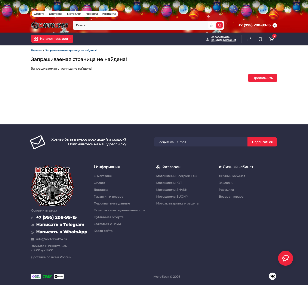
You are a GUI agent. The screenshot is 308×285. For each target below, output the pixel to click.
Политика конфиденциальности (119, 210)
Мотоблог (74, 13)
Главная (36, 50)
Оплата (39, 13)
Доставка (55, 13)
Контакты (109, 13)
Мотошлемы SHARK (171, 190)
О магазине (103, 176)
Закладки (226, 183)
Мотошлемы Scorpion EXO (176, 176)
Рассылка (226, 190)
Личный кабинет (232, 176)
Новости (92, 13)
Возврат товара (231, 196)
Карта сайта (103, 231)
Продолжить (262, 78)
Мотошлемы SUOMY (172, 196)
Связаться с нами (107, 224)
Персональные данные (112, 203)
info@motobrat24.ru (49, 239)
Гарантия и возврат (109, 196)
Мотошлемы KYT (169, 183)
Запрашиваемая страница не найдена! (70, 50)
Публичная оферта (108, 217)
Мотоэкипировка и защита (177, 203)
